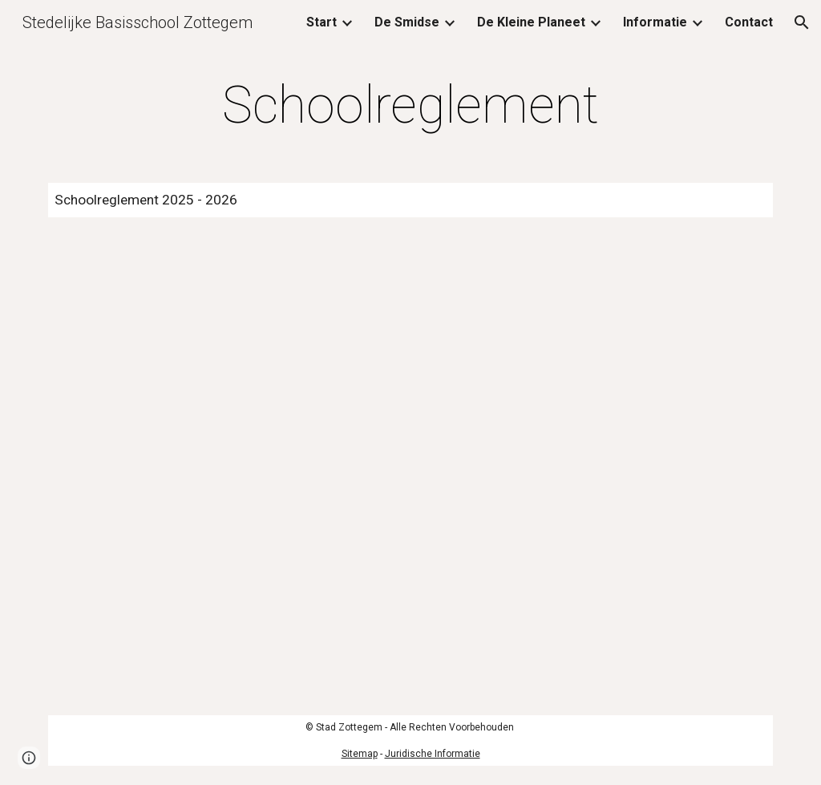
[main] (410, 105)
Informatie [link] (655, 22)
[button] (802, 22)
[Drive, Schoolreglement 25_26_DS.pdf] (411, 466)
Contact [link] (749, 22)
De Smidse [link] (406, 22)
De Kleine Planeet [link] (531, 22)
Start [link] (321, 22)
